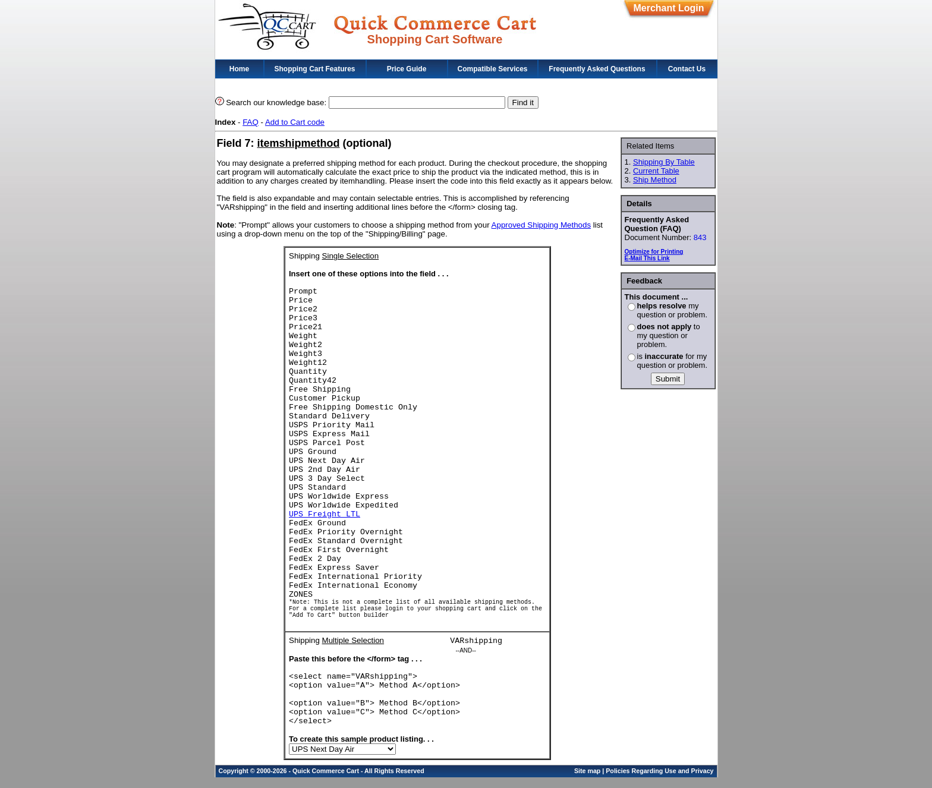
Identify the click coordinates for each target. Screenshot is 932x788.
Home (239, 69)
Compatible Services (492, 69)
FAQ (251, 122)
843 (700, 237)
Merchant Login (668, 8)
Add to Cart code (295, 122)
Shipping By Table (664, 161)
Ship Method (654, 179)
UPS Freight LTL (324, 514)
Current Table (656, 170)
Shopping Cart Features (314, 69)
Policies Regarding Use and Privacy (659, 781)
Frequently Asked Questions (597, 69)
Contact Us (687, 69)
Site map (587, 781)
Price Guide (407, 69)
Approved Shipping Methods (541, 224)
